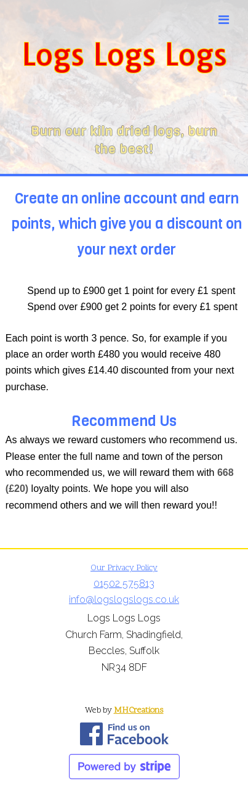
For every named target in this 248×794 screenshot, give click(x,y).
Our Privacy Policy (124, 568)
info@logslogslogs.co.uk (124, 599)
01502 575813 (124, 583)
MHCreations (139, 710)
